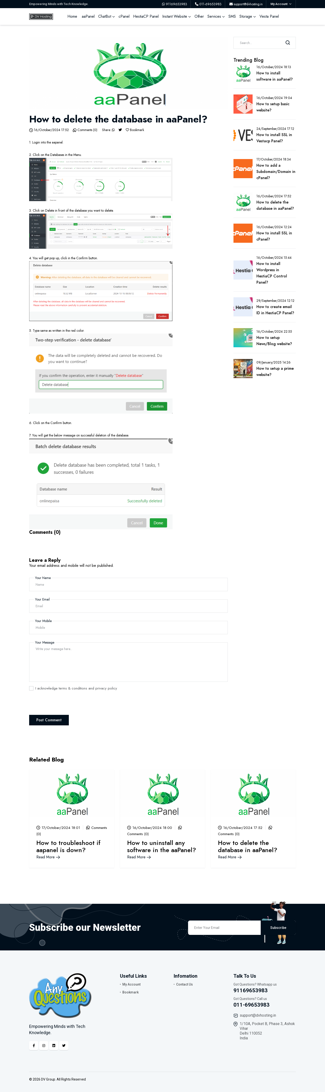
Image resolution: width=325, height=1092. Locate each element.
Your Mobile (43, 621)
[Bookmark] (127, 129)
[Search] (288, 43)
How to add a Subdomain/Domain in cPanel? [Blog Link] (275, 172)
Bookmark (130, 992)
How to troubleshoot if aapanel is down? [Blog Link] (68, 846)
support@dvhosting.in (258, 1015)
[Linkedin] (53, 1045)
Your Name (43, 577)
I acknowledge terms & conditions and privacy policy (76, 688)
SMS (232, 16)
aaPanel (88, 16)
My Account (131, 984)
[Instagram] (43, 1045)
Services (214, 16)
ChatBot (104, 16)
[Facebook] (33, 1045)
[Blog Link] (71, 793)
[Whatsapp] (113, 129)
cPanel (124, 16)
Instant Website (174, 16)
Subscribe (278, 928)
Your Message (44, 642)
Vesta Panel (269, 16)
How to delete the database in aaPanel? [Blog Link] (247, 846)
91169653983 (250, 990)
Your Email (42, 599)
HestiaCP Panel (146, 16)
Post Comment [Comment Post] (49, 720)
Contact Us (184, 984)
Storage (245, 16)
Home (72, 16)
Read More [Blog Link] (48, 857)
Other (199, 16)
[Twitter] (120, 129)
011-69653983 (251, 1005)
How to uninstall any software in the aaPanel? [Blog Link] (161, 846)
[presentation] (65, 705)
